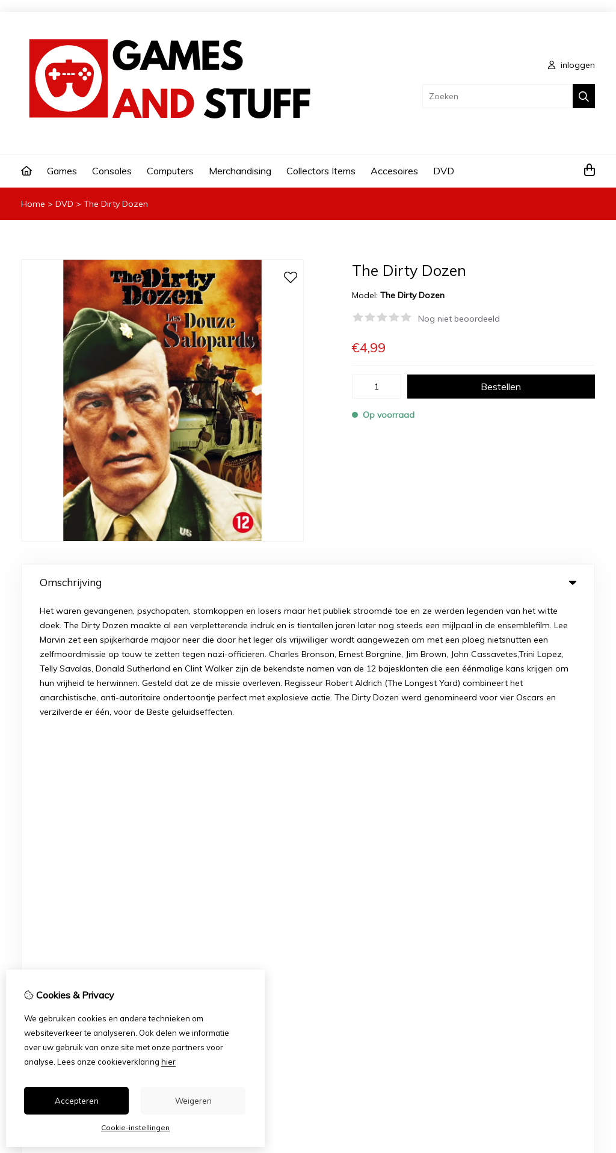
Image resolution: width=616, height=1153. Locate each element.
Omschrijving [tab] (308, 582)
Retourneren (517, 883)
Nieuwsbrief (351, 924)
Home (33, 203)
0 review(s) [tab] (308, 625)
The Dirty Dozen (116, 203)
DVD (443, 171)
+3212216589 (126, 748)
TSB (588, 981)
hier (168, 1061)
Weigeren (193, 1101)
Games (62, 171)
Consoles (112, 171)
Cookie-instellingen (135, 1127)
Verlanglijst (349, 904)
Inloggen (345, 863)
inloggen (571, 65)
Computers (170, 171)
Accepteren (77, 1101)
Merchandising (240, 171)
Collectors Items (321, 171)
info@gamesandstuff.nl (103, 766)
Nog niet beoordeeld (459, 318)
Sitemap (510, 904)
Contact (509, 863)
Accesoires (394, 171)
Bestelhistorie (354, 883)
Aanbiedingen (223, 863)
